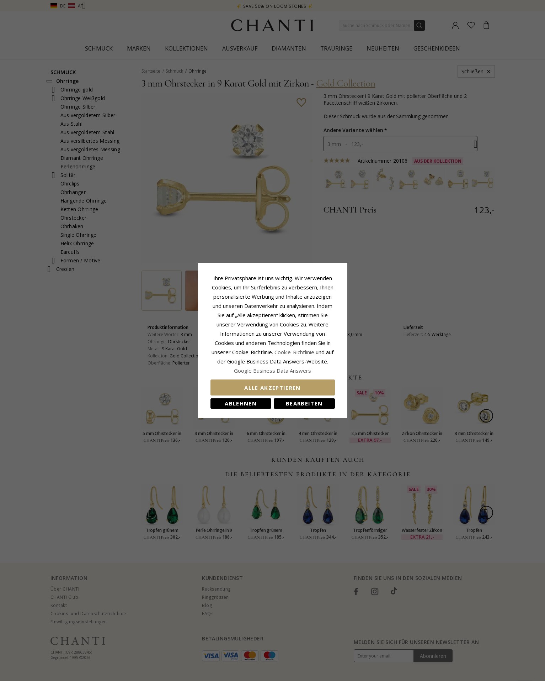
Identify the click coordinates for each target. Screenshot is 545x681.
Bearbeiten (304, 403)
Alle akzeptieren (272, 387)
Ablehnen (241, 403)
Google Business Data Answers (272, 370)
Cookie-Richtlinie (294, 352)
